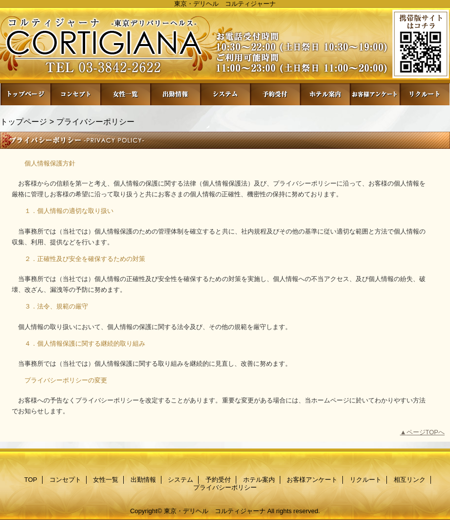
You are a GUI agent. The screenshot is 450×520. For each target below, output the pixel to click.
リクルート (425, 94)
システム (225, 94)
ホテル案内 (325, 94)
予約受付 (275, 94)
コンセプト (75, 94)
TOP (25, 94)
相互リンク (410, 479)
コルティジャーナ (225, 45)
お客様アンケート (375, 94)
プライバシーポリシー (225, 487)
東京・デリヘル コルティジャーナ (215, 511)
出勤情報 (175, 94)
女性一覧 (125, 94)
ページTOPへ (425, 432)
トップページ (23, 121)
